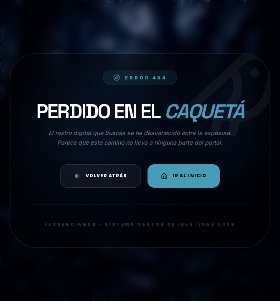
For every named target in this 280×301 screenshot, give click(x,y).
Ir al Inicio (183, 176)
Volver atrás (100, 176)
